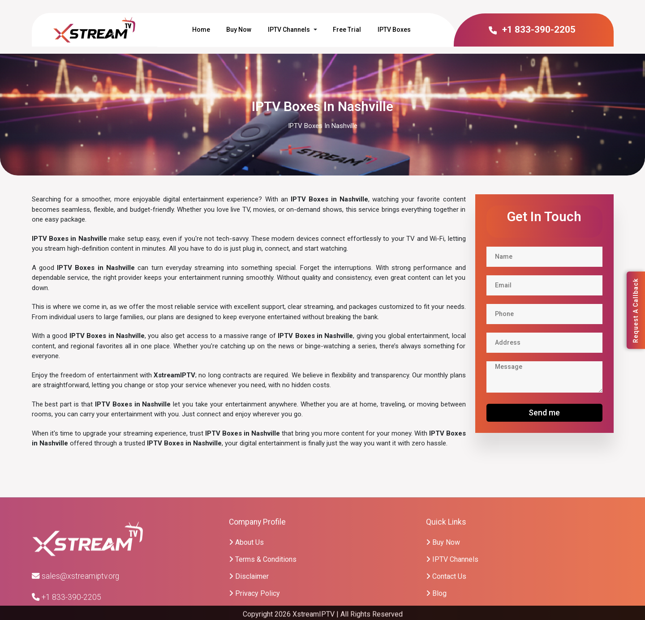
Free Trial (347, 29)
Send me (544, 412)
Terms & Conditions (263, 608)
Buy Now (238, 29)
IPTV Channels (289, 29)
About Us (246, 591)
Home (201, 29)
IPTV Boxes (394, 29)
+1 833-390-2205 (531, 29)
